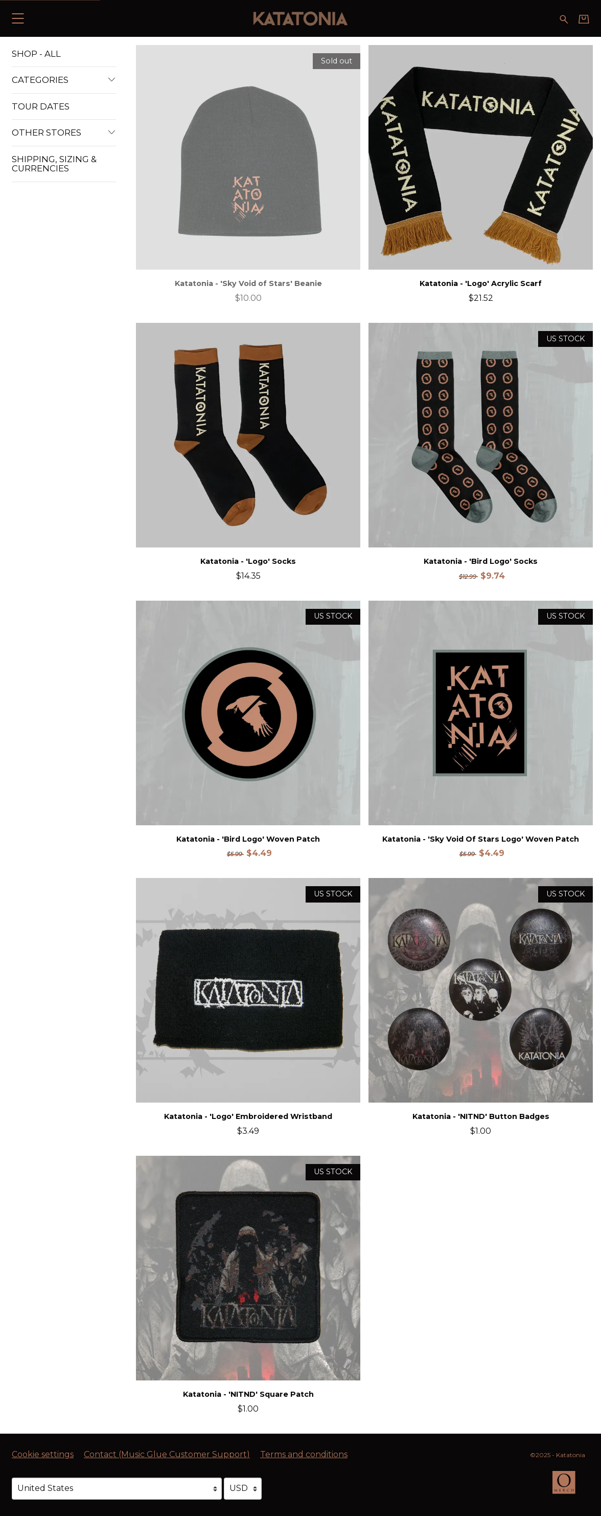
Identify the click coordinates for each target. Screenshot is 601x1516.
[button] (18, 18)
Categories (64, 80)
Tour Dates (41, 106)
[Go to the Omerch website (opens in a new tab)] (568, 1487)
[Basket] (584, 19)
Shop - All (36, 54)
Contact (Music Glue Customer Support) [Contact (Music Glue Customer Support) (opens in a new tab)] (167, 1454)
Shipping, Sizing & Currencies (54, 163)
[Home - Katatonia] (300, 18)
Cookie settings (43, 1454)
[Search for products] (564, 18)
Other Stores (64, 132)
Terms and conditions (304, 1454)
